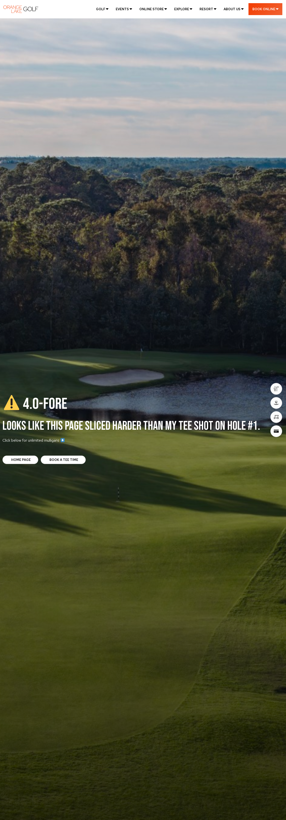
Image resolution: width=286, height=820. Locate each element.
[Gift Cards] (276, 431)
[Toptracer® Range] (276, 403)
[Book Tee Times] (276, 389)
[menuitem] (102, 9)
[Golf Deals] (276, 417)
